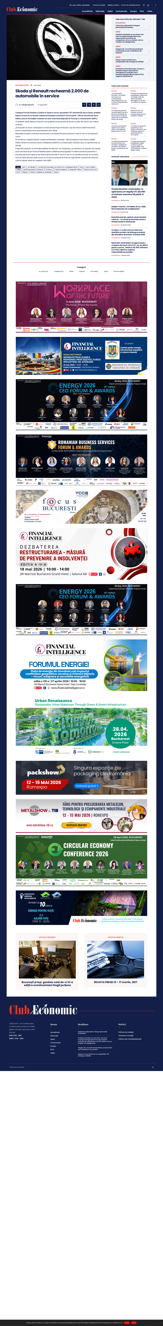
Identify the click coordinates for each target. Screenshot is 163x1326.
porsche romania (61, 169)
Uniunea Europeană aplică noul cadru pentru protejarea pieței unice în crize (118, 128)
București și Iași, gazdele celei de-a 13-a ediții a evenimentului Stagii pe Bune (47, 1023)
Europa (114, 91)
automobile (32, 167)
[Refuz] (160, 1323)
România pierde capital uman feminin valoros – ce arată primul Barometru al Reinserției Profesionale (128, 219)
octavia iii (49, 169)
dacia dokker (90, 167)
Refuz (134, 1323)
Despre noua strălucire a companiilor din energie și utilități (130, 61)
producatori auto (90, 169)
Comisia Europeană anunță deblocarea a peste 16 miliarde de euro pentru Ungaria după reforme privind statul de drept (119, 115)
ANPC (24, 167)
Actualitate (21, 85)
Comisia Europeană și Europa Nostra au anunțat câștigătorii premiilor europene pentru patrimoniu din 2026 (119, 145)
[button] (148, 5)
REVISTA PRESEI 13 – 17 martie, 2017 (115, 1021)
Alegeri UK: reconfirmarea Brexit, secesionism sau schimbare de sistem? (129, 51)
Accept (127, 1323)
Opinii (118, 32)
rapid (18, 172)
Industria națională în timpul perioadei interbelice (128, 26)
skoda (56, 172)
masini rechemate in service (33, 169)
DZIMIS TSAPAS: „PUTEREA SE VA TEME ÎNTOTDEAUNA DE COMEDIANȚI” (128, 207)
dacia (82, 167)
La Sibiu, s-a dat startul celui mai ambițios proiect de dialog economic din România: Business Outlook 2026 (128, 232)
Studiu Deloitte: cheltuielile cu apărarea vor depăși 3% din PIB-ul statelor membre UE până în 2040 (128, 193)
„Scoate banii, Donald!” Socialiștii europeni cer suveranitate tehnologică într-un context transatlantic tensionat (119, 98)
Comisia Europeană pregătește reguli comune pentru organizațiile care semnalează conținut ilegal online (139, 145)
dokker (18, 169)
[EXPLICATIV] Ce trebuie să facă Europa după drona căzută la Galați (138, 113)
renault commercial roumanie (41, 172)
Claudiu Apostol (27, 105)
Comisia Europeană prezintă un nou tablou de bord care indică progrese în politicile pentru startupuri (138, 130)
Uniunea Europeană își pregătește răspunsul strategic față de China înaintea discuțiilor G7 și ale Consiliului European (139, 97)
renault (25, 172)
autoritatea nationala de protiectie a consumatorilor (57, 167)
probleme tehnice (75, 169)
